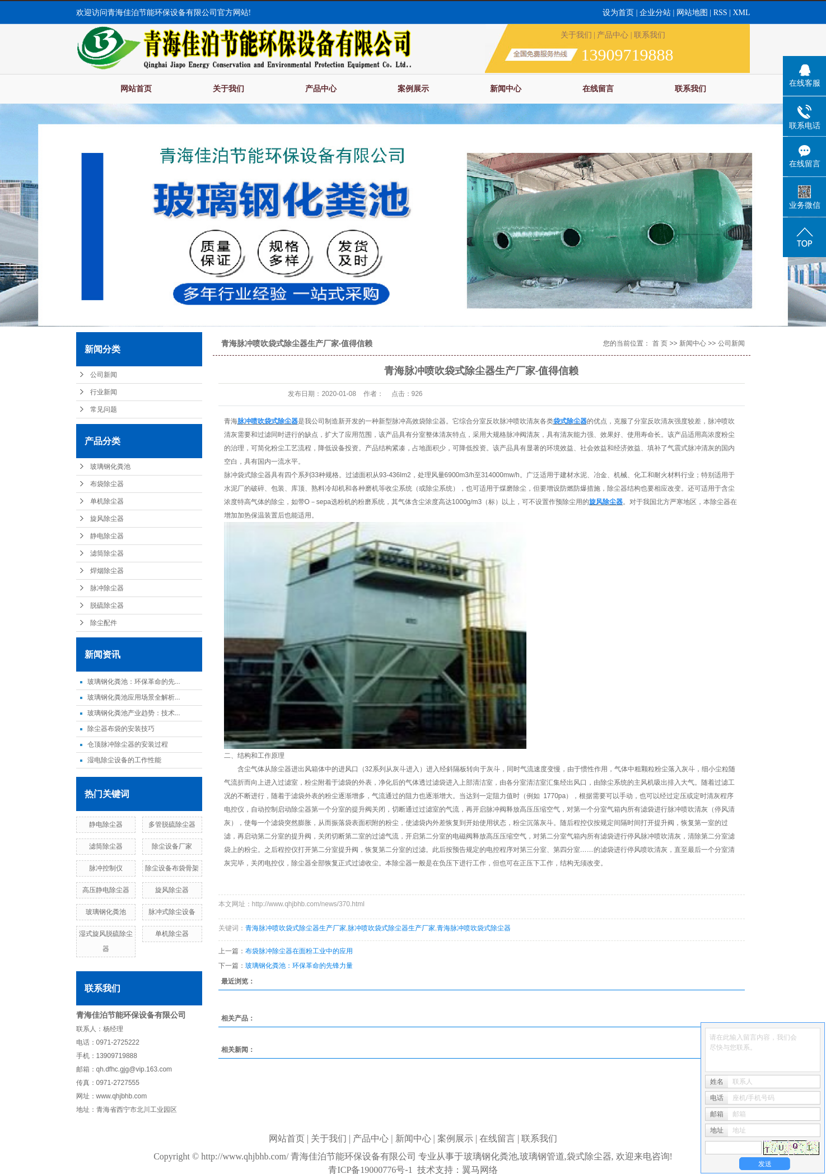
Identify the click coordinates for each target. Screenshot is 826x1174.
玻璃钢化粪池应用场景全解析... (133, 697)
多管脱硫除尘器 (171, 824)
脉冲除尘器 (107, 588)
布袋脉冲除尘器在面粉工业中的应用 (299, 951)
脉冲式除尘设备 (171, 912)
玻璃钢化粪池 (110, 466)
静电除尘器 (107, 536)
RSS (720, 12)
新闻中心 (505, 89)
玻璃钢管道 (542, 1156)
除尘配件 (103, 623)
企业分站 (655, 12)
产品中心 (612, 35)
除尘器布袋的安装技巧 (121, 729)
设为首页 (618, 12)
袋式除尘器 (589, 1156)
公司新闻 (103, 375)
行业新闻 (103, 392)
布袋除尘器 (107, 484)
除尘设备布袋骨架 (172, 868)
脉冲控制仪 (106, 868)
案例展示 (413, 89)
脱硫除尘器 (107, 605)
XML (741, 12)
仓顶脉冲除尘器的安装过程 (127, 744)
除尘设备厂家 (172, 846)
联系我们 (649, 35)
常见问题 (103, 409)
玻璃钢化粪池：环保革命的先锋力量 (299, 966)
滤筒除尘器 (107, 553)
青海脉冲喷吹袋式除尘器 (474, 928)
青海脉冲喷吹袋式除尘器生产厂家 (295, 928)
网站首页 (136, 89)
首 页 (660, 343)
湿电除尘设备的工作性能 (124, 760)
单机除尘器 (107, 501)
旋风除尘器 (107, 519)
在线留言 (598, 89)
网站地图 (693, 12)
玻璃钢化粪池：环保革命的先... (133, 682)
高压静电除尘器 (105, 890)
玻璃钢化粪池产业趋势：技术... (133, 713)
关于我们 (576, 35)
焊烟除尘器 (107, 571)
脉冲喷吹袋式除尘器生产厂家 (391, 928)
